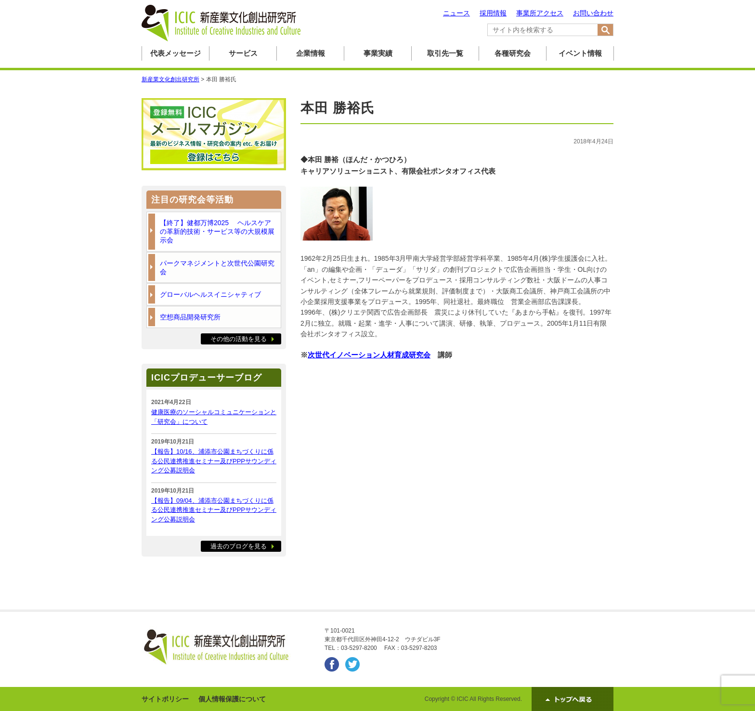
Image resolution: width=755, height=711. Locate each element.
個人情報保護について (232, 699)
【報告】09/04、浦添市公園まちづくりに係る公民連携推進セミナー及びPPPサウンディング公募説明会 (213, 510)
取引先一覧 (445, 53)
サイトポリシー (165, 699)
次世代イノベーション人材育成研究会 (369, 355)
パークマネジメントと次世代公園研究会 (217, 267)
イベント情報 (580, 53)
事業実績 (378, 53)
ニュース (456, 13)
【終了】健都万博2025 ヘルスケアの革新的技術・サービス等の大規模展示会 (217, 231)
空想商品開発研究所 (190, 317)
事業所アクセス (539, 13)
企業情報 (310, 53)
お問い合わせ (593, 13)
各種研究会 (513, 53)
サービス (243, 53)
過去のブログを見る (238, 546)
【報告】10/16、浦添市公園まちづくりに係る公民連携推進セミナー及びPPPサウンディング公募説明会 (213, 461)
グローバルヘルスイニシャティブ (210, 294)
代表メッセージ (175, 53)
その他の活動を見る (238, 339)
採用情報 (493, 13)
